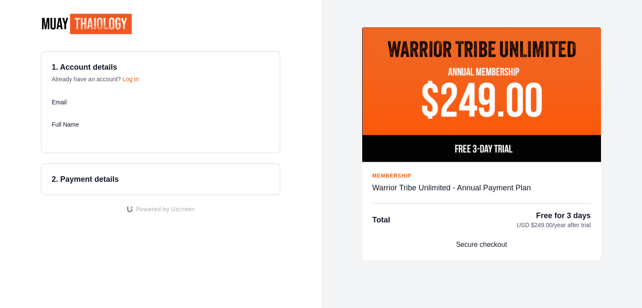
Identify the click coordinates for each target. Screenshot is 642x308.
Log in (131, 79)
